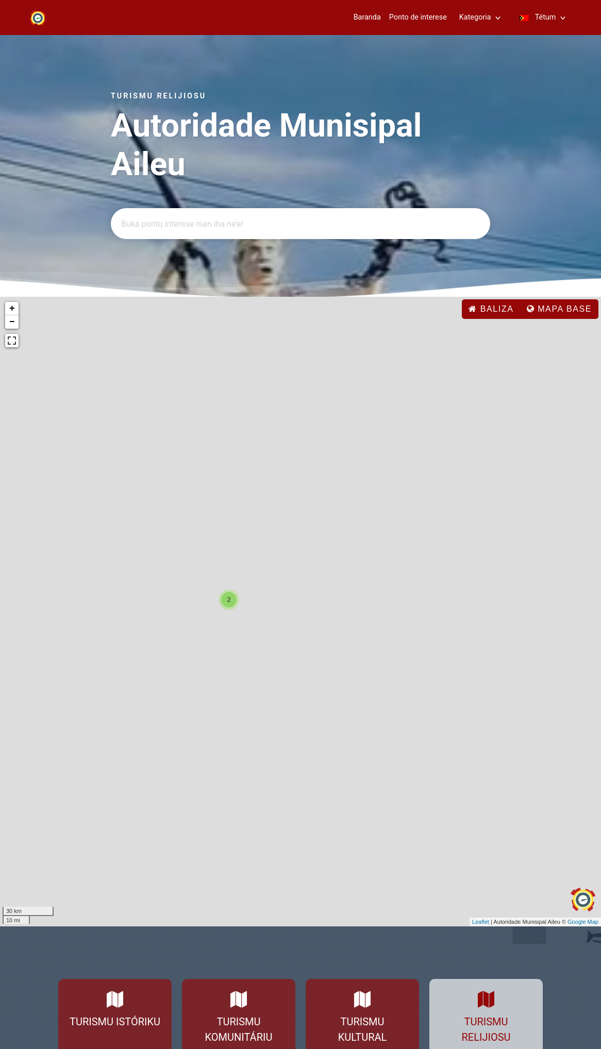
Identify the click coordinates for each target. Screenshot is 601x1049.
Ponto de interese (418, 17)
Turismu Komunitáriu (239, 1029)
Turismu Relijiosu (486, 1029)
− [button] (12, 322)
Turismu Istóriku (115, 1022)
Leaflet (480, 922)
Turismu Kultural (362, 1029)
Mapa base (559, 308)
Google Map (582, 922)
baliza (491, 308)
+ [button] (12, 308)
